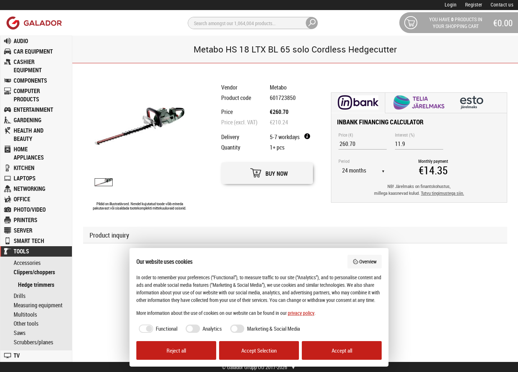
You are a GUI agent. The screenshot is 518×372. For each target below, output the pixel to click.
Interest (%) (405, 135)
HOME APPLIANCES (29, 153)
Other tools (26, 323)
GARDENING (27, 120)
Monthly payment (433, 161)
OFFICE (22, 199)
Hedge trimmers (36, 285)
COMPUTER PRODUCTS (27, 95)
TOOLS (21, 251)
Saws (20, 333)
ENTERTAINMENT (33, 110)
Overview (365, 261)
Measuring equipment (38, 305)
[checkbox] (157, 329)
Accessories (27, 263)
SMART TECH (29, 241)
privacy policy (301, 312)
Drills (20, 296)
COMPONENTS (30, 80)
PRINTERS (25, 220)
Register (473, 4)
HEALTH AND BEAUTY (29, 135)
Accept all (342, 350)
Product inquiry (109, 235)
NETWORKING (29, 189)
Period (344, 161)
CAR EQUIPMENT (33, 51)
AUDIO (21, 41)
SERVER (23, 230)
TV (17, 355)
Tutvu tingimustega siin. (442, 193)
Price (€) (345, 135)
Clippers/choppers (34, 272)
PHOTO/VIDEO (30, 209)
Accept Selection (259, 350)
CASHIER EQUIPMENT (28, 66)
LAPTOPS (25, 178)
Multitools (25, 314)
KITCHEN (24, 168)
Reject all (176, 350)
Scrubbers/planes (33, 342)
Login (451, 4)
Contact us (502, 4)
